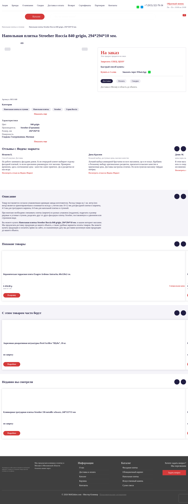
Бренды (15, 5)
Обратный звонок (175, 4)
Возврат (71, 5)
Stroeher (57, 109)
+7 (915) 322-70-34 (154, 5)
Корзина (83, 481)
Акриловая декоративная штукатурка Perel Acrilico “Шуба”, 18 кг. (34, 343)
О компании (27, 5)
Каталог (82, 476)
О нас (81, 468)
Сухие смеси (128, 485)
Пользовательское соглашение (113, 494)
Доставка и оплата (56, 5)
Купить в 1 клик (108, 72)
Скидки (40, 5)
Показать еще (40, 114)
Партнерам (99, 5)
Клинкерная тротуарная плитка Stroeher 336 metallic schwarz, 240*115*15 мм (39, 412)
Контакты (112, 5)
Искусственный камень (132, 481)
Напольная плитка (41, 109)
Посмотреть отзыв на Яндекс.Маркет (17, 173)
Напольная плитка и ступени (13, 27)
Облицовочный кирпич (132, 472)
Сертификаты (85, 5)
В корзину (12, 295)
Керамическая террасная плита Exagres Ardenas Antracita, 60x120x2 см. (37, 274)
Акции (5, 5)
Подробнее (11, 364)
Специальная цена (177, 286)
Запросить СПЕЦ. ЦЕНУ (112, 61)
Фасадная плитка (130, 468)
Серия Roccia (71, 109)
